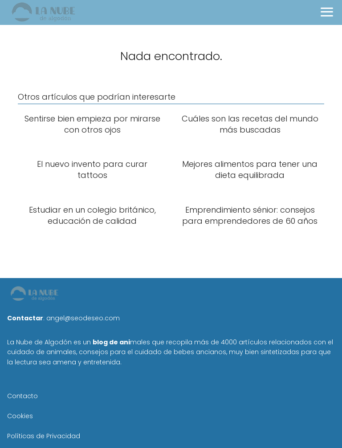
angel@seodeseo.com (83, 318)
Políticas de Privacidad (43, 436)
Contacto (22, 395)
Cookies (20, 416)
